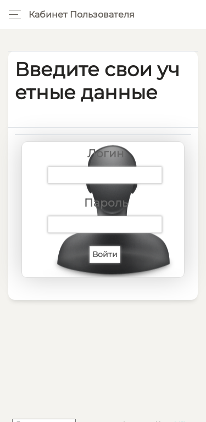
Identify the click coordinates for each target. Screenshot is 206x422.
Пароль (106, 202)
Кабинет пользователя (82, 14)
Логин (105, 153)
